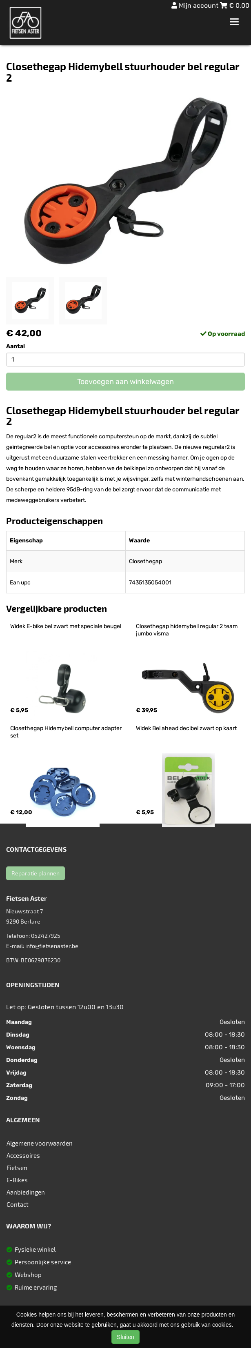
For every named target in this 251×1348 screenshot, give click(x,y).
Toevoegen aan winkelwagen (125, 381)
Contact (18, 1204)
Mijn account (195, 5)
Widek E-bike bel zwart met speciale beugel (65, 626)
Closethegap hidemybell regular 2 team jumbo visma (187, 630)
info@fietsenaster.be (51, 945)
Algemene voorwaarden (40, 1143)
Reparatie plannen (35, 873)
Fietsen (17, 1167)
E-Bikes (17, 1180)
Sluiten (125, 1337)
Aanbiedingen (26, 1192)
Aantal (15, 346)
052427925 (45, 935)
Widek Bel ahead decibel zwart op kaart (186, 728)
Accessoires (23, 1155)
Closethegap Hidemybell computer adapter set (66, 732)
